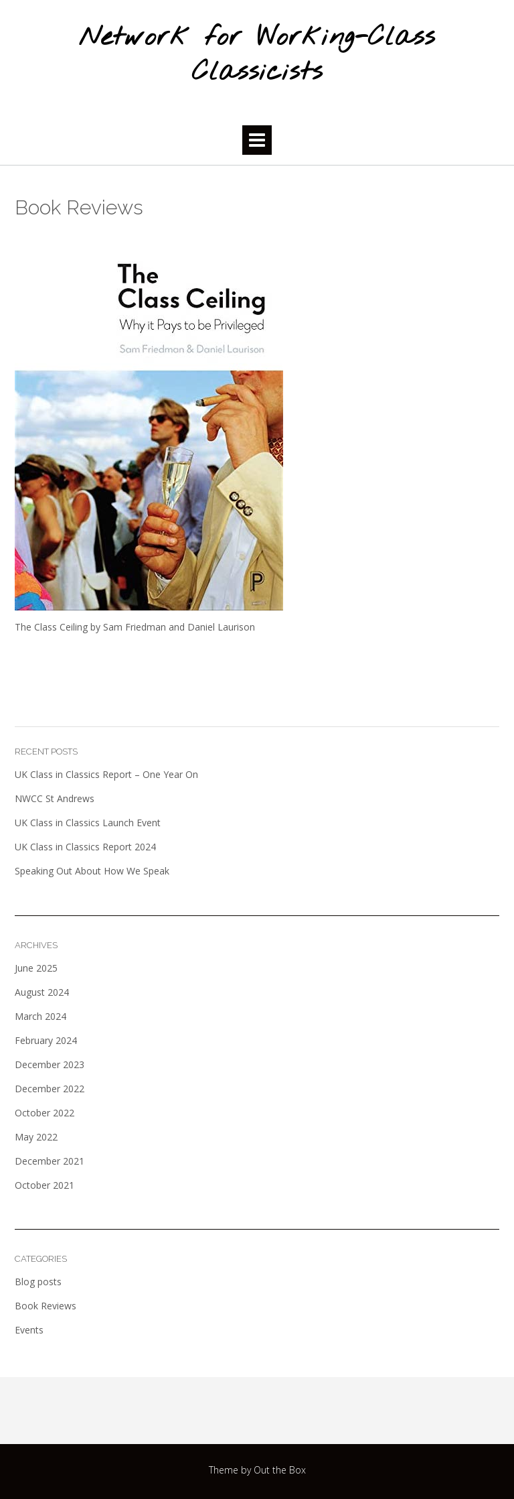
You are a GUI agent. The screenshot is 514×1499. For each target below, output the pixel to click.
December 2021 (49, 1161)
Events (29, 1329)
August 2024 (42, 992)
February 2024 (46, 1040)
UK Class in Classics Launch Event (88, 822)
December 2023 (49, 1064)
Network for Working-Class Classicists (257, 55)
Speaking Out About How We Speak (92, 870)
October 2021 (44, 1185)
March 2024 (40, 1016)
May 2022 (36, 1136)
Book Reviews (45, 1305)
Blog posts (38, 1281)
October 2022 (44, 1112)
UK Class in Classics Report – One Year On (106, 774)
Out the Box (280, 1469)
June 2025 (36, 968)
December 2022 (49, 1088)
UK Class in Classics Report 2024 (85, 846)
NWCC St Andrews (54, 798)
